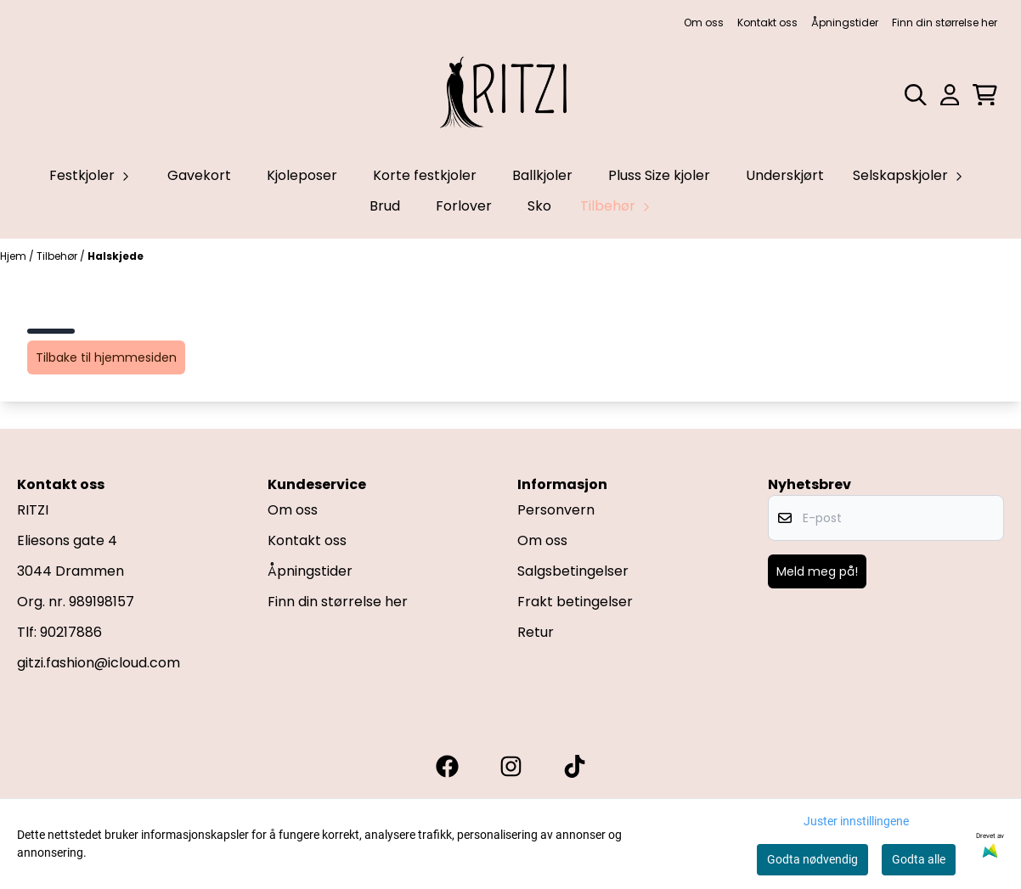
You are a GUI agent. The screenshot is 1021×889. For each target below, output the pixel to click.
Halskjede (115, 256)
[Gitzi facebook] (447, 766)
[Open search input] (916, 95)
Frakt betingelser (575, 601)
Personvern (556, 510)
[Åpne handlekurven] (985, 95)
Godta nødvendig (812, 859)
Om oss (704, 22)
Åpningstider (844, 22)
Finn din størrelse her (944, 22)
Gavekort (199, 175)
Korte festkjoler (425, 175)
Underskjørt (785, 175)
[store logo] (510, 94)
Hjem (14, 256)
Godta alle (918, 859)
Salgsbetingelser (573, 571)
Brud (384, 206)
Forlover (464, 206)
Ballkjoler (542, 175)
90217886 (71, 632)
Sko (539, 206)
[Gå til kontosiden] (950, 95)
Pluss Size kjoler (659, 175)
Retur (535, 632)
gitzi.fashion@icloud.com (98, 662)
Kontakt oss (767, 22)
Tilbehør (58, 256)
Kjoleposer (302, 175)
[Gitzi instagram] (510, 766)
